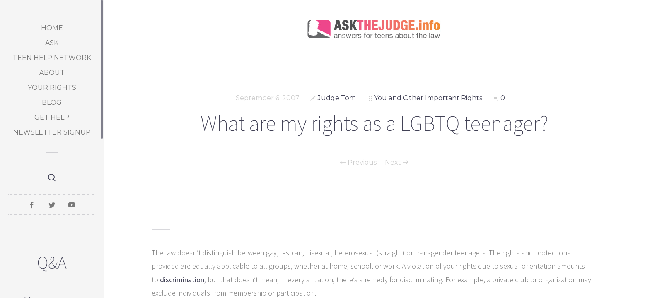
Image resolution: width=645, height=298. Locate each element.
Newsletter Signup (52, 132)
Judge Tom (337, 98)
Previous (358, 162)
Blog (52, 102)
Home (52, 28)
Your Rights (52, 87)
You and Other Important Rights (428, 98)
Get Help (51, 117)
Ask (51, 43)
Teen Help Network (52, 58)
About (52, 73)
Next (396, 162)
